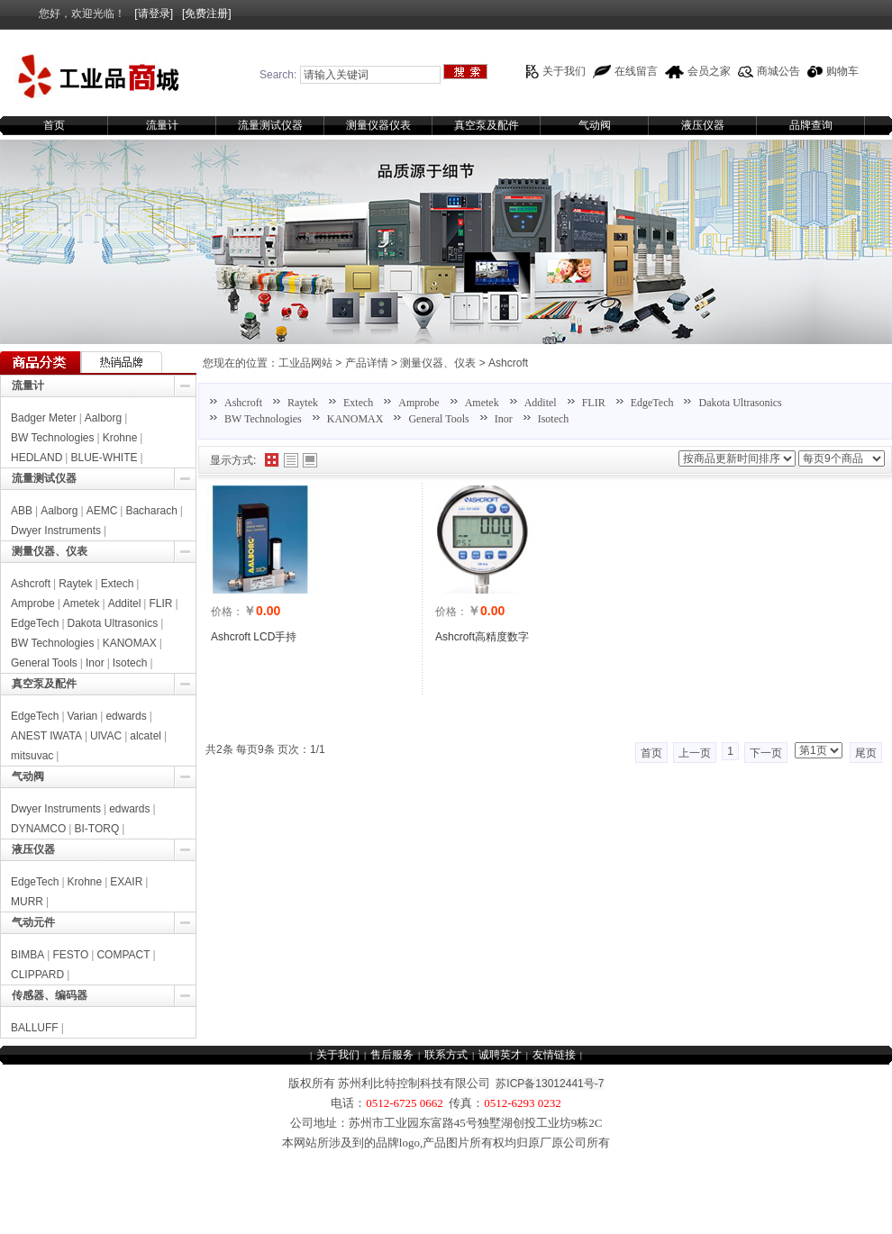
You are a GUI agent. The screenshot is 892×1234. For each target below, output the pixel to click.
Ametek (482, 402)
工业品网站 (305, 363)
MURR (27, 901)
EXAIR (126, 882)
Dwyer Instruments (56, 530)
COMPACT (123, 954)
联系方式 (446, 1054)
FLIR (593, 402)
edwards (125, 716)
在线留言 (636, 71)
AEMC (102, 510)
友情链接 (554, 1054)
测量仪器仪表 (378, 125)
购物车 (842, 71)
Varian (83, 716)
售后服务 (392, 1054)
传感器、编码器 (49, 995)
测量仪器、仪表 (438, 363)
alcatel (145, 736)
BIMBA (27, 954)
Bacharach (151, 510)
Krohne (120, 437)
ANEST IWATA (46, 736)
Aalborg (103, 418)
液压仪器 (702, 125)
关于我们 (564, 71)
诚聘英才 (500, 1054)
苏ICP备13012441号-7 (550, 1083)
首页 (54, 125)
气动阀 (594, 125)
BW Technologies (263, 419)
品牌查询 (811, 125)
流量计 (162, 125)
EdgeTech (652, 402)
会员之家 (709, 71)
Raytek (302, 402)
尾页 (866, 753)
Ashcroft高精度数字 (482, 637)
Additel (540, 402)
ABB (21, 510)
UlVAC (106, 736)
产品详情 (366, 363)
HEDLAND (36, 457)
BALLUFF (35, 1027)
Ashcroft (508, 363)
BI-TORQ (96, 828)
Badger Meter (44, 418)
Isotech (553, 419)
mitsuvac (32, 755)
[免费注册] (207, 13)
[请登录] (153, 13)
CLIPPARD (37, 974)
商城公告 (778, 71)
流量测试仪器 (270, 125)
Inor (504, 419)
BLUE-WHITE (103, 457)
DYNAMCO (38, 828)
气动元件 (33, 922)
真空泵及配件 (486, 125)
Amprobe (418, 402)
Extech (358, 402)
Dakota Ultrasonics (739, 402)
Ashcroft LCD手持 (253, 637)
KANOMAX (355, 419)
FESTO (70, 954)
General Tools (438, 419)
